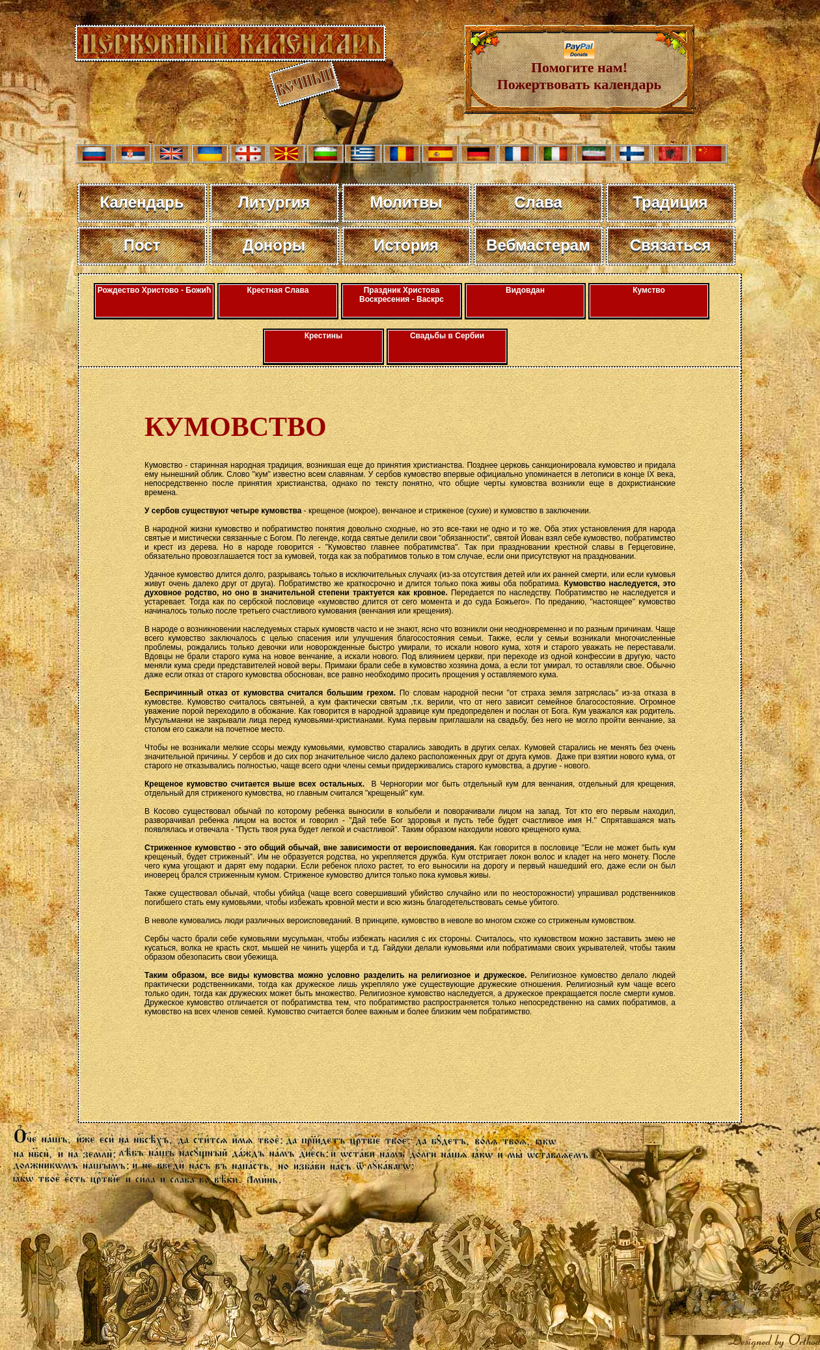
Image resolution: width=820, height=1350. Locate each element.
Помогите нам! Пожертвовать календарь (579, 69)
